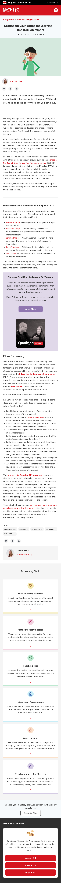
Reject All (30, 872)
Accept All (30, 858)
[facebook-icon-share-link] (10, 89)
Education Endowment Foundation (37, 374)
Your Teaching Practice (28, 19)
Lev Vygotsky (12, 247)
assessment (17, 386)
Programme (25, 475)
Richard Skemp (13, 228)
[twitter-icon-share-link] (4, 89)
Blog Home (8, 19)
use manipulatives (36, 417)
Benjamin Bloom (13, 222)
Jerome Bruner (12, 237)
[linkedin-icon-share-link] (17, 89)
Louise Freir (16, 81)
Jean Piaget (11, 253)
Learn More (30, 309)
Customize (30, 865)
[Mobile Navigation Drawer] (56, 10)
